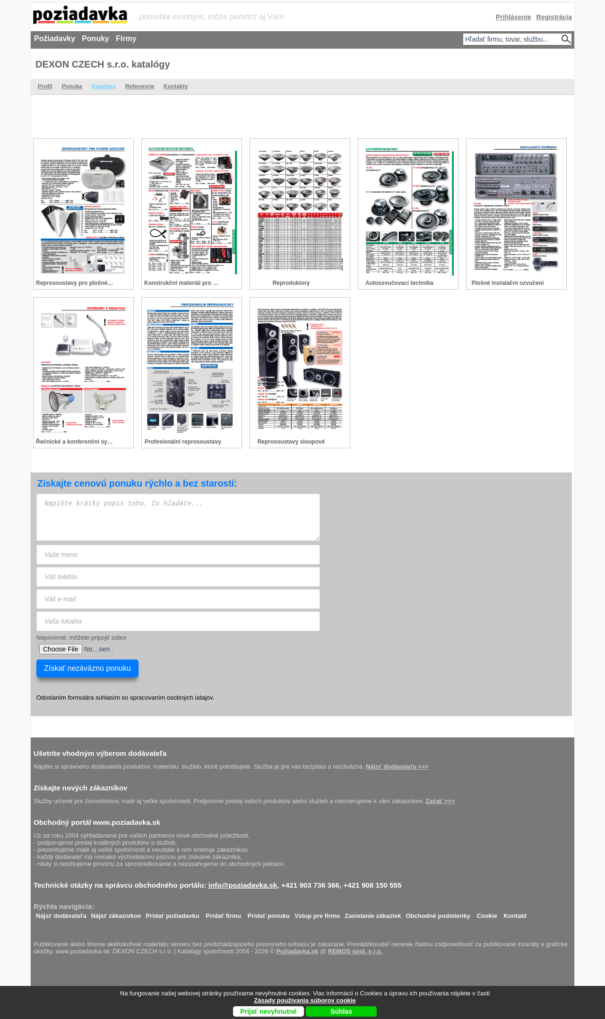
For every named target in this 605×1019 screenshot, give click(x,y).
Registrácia (554, 17)
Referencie (139, 86)
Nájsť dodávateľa (61, 913)
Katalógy (104, 86)
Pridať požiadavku (172, 913)
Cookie (487, 913)
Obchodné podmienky (438, 913)
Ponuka (72, 86)
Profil (45, 86)
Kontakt (515, 913)
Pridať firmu (223, 913)
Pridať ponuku (269, 913)
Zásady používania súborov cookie (304, 1000)
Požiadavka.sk (297, 951)
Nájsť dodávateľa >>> (397, 766)
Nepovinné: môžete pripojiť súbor (81, 637)
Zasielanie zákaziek (373, 913)
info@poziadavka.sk (242, 885)
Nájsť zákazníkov (116, 913)
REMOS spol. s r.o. (355, 951)
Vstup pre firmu (317, 913)
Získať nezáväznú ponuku (87, 668)
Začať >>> (440, 801)
